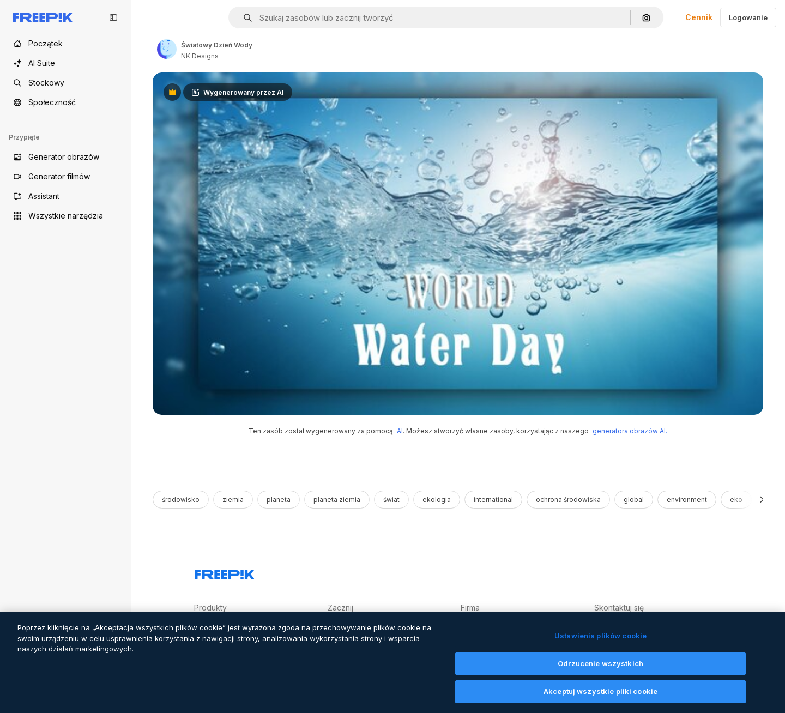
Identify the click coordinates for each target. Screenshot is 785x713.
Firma (470, 607)
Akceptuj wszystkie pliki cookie (600, 700)
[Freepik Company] (224, 572)
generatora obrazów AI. (630, 431)
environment (687, 500)
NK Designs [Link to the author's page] (200, 56)
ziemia (233, 500)
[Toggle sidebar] (113, 17)
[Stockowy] (65, 83)
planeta (279, 500)
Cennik (698, 17)
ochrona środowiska (568, 500)
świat (391, 500)
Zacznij (340, 607)
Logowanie (748, 17)
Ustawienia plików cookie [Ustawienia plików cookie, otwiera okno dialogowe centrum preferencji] (600, 644)
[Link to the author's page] (167, 49)
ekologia (436, 500)
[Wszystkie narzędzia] (65, 216)
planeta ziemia (336, 500)
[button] (243, 18)
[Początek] (65, 43)
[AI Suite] (65, 63)
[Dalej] (761, 500)
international (493, 500)
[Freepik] (43, 17)
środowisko (181, 500)
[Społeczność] (65, 102)
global (634, 500)
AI (400, 431)
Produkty (210, 607)
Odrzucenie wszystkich (600, 672)
